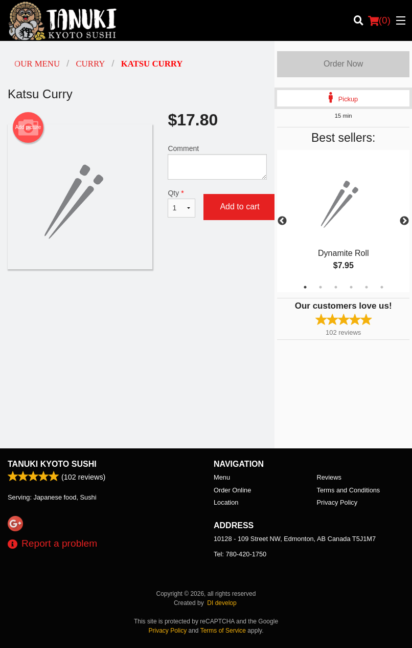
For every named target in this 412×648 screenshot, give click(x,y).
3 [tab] (336, 287)
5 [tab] (366, 287)
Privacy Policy (337, 502)
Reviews (329, 477)
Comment (217, 162)
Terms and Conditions (348, 490)
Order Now (343, 63)
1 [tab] (305, 287)
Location (226, 502)
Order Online (232, 490)
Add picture (28, 127)
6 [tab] (382, 287)
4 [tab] (351, 287)
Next (404, 221)
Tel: (240, 554)
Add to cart (239, 206)
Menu (222, 477)
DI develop (221, 603)
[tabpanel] (343, 221)
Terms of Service (223, 630)
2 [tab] (320, 287)
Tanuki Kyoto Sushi (52, 464)
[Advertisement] (137, 302)
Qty (181, 203)
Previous (282, 221)
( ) (379, 20)
